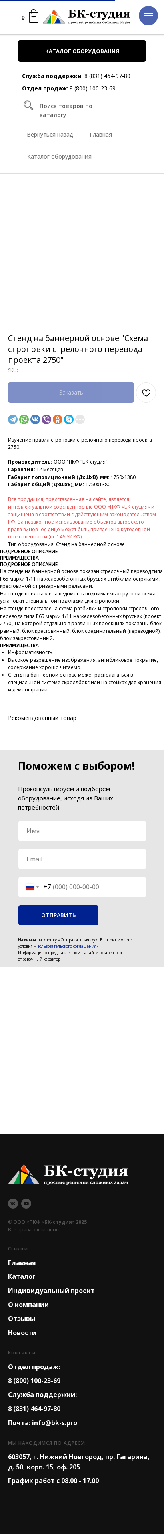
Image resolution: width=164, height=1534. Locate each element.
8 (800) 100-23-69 (93, 88)
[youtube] (26, 1204)
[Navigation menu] (148, 15)
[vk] (13, 1204)
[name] (82, 831)
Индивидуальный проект (51, 1290)
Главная (22, 1262)
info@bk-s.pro (54, 1422)
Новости (22, 1332)
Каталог (22, 1276)
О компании (28, 1304)
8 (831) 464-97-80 (107, 76)
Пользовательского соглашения (66, 946)
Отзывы (21, 1318)
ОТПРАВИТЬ (58, 915)
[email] (82, 859)
